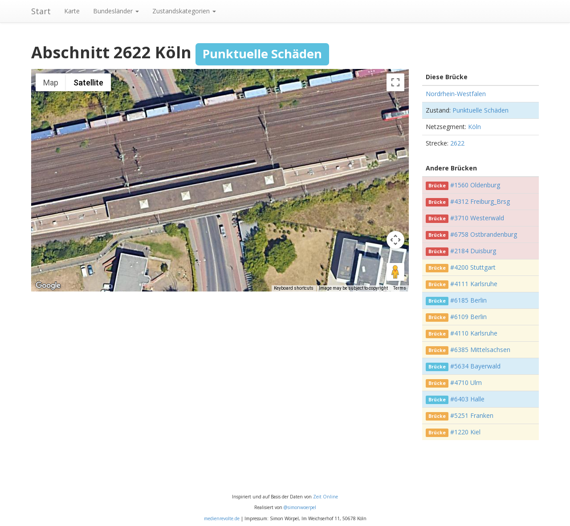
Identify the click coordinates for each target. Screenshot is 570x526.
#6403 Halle (467, 399)
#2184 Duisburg (473, 251)
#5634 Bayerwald (475, 366)
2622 (457, 143)
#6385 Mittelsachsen (480, 349)
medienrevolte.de (222, 518)
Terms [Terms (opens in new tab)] (399, 288)
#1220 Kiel (465, 432)
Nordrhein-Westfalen (456, 93)
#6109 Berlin (468, 316)
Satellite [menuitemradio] (88, 82)
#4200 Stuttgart (473, 267)
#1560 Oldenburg (475, 185)
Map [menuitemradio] (50, 82)
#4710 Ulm (466, 382)
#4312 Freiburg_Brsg (480, 201)
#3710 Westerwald (477, 218)
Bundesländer (116, 11)
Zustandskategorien (184, 11)
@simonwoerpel (300, 507)
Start (41, 11)
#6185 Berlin (468, 300)
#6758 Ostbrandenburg (483, 234)
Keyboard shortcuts (294, 288)
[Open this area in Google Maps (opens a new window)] (48, 285)
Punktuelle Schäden (480, 110)
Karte (72, 11)
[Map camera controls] (395, 240)
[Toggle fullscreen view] (395, 82)
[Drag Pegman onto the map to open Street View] (395, 272)
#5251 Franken (471, 415)
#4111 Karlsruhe (473, 283)
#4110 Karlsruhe (473, 333)
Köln (474, 126)
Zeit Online (325, 497)
